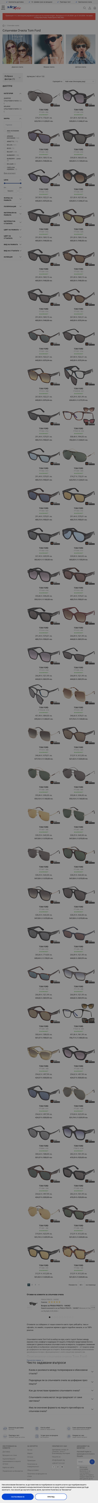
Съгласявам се (17, 1497)
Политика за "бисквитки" (61, 1490)
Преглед (50, 1497)
